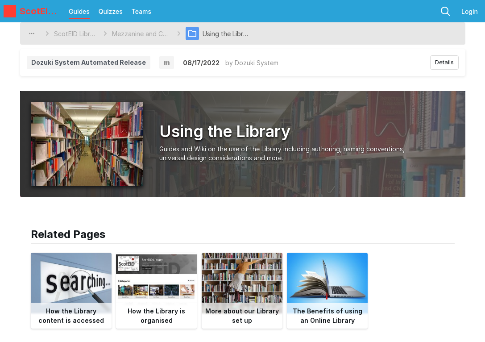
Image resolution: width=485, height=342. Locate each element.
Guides (79, 11)
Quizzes (111, 11)
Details (444, 62)
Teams (141, 11)
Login (469, 11)
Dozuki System (256, 63)
